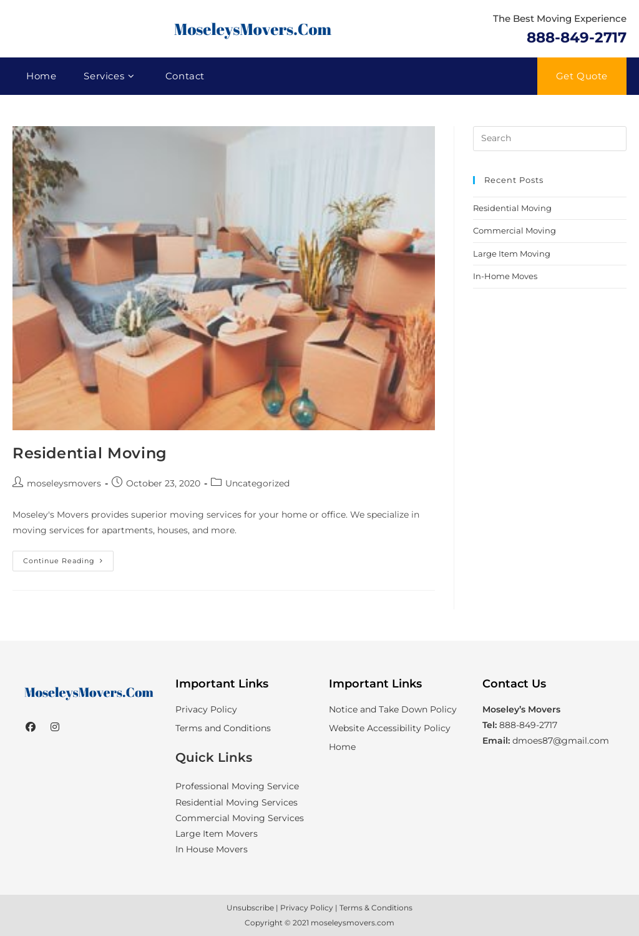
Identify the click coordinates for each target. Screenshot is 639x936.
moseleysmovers (64, 483)
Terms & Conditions (375, 907)
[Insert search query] (550, 138)
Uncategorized (257, 483)
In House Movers (211, 849)
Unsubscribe (250, 907)
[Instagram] (55, 728)
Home (342, 746)
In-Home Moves (505, 276)
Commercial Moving (514, 230)
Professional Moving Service (237, 786)
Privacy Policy (206, 709)
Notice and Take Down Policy (393, 709)
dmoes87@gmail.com (560, 740)
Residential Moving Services (236, 802)
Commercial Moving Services (239, 818)
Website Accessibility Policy (390, 728)
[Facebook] (31, 728)
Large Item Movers (216, 833)
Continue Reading (68, 563)
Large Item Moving (511, 254)
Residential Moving (89, 453)
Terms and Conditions (223, 728)
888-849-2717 (577, 37)
